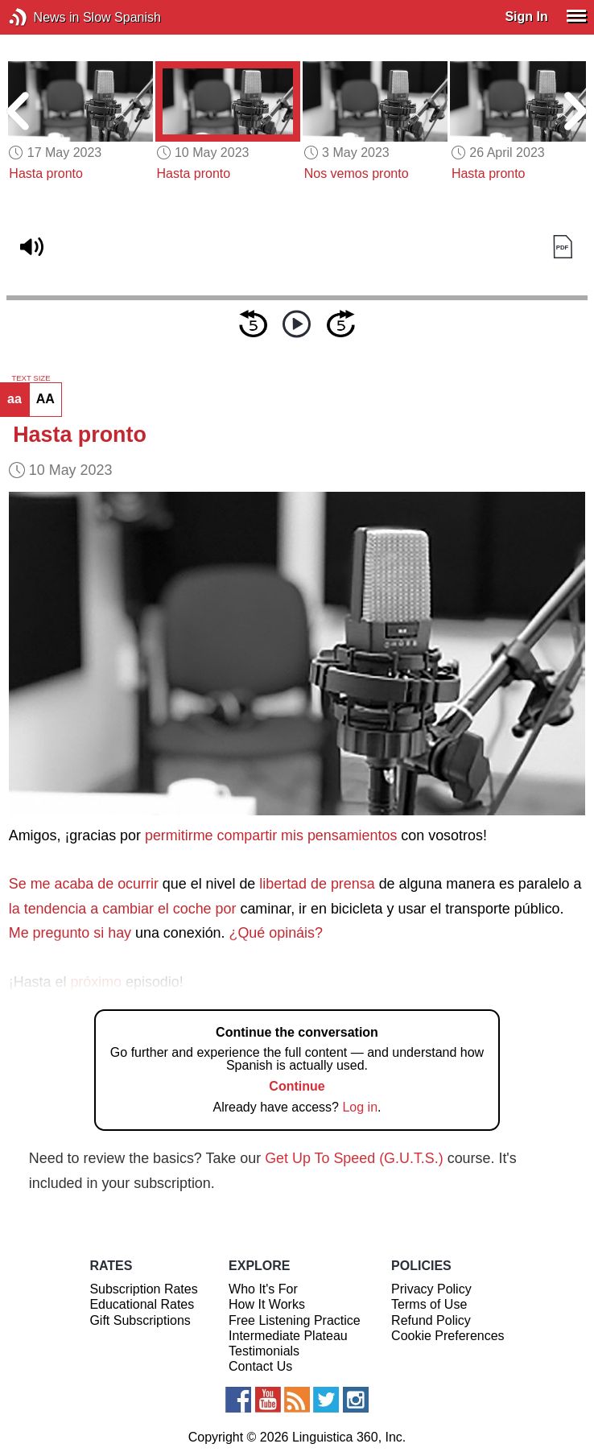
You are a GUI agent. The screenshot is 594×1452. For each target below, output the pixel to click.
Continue (296, 1086)
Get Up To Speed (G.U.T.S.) (354, 1158)
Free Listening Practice (295, 1320)
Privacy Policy (431, 1289)
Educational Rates (141, 1304)
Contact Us (260, 1366)
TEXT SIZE (30, 378)
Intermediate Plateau (288, 1336)
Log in (359, 1107)
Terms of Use (429, 1304)
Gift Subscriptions (139, 1320)
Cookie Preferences (448, 1336)
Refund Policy (431, 1320)
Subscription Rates (143, 1289)
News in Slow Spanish (42, 17)
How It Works (267, 1304)
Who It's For (263, 1289)
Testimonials (264, 1351)
